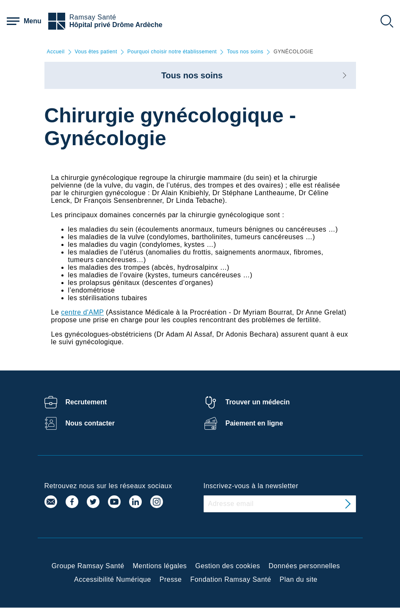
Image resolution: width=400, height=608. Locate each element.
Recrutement (86, 402)
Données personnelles (304, 565)
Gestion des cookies (227, 565)
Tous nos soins (245, 52)
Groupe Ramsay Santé (88, 565)
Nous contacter (90, 423)
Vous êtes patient (96, 52)
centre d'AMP (82, 312)
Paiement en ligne (254, 423)
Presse (171, 579)
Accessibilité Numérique (112, 579)
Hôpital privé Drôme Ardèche (116, 24)
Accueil (56, 52)
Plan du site (298, 579)
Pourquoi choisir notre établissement (172, 52)
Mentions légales (160, 565)
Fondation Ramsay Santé (230, 579)
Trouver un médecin (258, 402)
